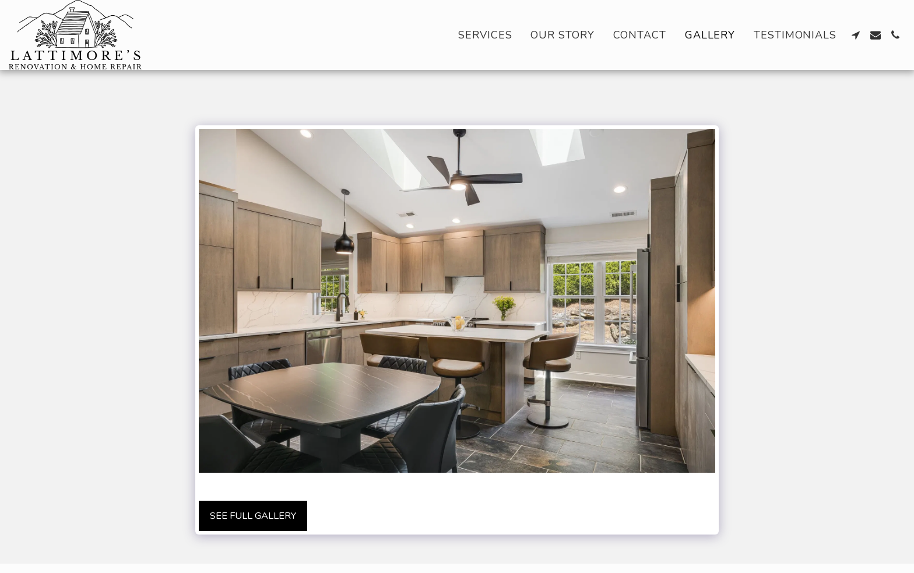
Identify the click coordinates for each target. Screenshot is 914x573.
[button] (855, 35)
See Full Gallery (253, 515)
